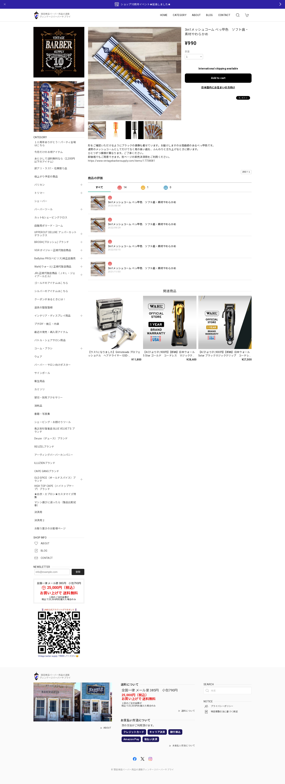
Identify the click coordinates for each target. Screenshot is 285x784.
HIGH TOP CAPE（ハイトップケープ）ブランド (54, 487)
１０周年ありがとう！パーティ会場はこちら (55, 144)
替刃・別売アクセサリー (48, 397)
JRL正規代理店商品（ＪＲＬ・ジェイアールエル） (54, 275)
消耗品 (38, 405)
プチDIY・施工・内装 (46, 323)
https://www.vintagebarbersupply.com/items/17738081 (121, 160)
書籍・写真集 (42, 413)
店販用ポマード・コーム (48, 225)
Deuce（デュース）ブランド (51, 438)
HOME (163, 15)
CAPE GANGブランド (46, 471)
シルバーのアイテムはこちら (51, 291)
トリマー (39, 192)
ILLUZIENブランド (44, 463)
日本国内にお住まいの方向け (218, 87)
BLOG (209, 15)
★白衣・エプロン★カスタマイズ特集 (55, 496)
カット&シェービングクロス (50, 217)
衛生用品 (39, 381)
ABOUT (196, 15)
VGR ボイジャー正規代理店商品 (52, 250)
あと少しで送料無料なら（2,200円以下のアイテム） (54, 160)
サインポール (42, 373)
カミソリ (39, 389)
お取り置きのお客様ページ (50, 528)
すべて (99, 187)
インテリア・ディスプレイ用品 (52, 315)
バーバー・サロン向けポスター (52, 364)
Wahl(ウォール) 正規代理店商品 (52, 266)
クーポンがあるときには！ (50, 299)
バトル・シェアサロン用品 (50, 340)
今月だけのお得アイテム (48, 152)
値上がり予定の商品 (46, 176)
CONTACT (224, 15)
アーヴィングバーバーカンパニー (53, 454)
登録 (78, 571)
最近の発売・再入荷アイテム (51, 332)
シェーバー (40, 201)
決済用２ (39, 520)
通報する (246, 172)
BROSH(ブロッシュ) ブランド (51, 242)
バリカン (39, 184)
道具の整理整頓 (43, 307)
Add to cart (218, 78)
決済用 (38, 512)
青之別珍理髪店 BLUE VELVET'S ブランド (54, 430)
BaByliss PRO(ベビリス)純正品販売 (55, 258)
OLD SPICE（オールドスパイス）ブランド (55, 479)
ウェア (38, 356)
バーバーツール (43, 209)
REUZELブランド (44, 446)
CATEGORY (179, 15)
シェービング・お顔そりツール (52, 422)
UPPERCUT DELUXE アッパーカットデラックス (55, 234)
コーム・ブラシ (43, 348)
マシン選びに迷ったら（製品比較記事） (55, 504)
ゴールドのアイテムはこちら (51, 283)
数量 (187, 51)
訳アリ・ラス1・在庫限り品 (50, 168)
